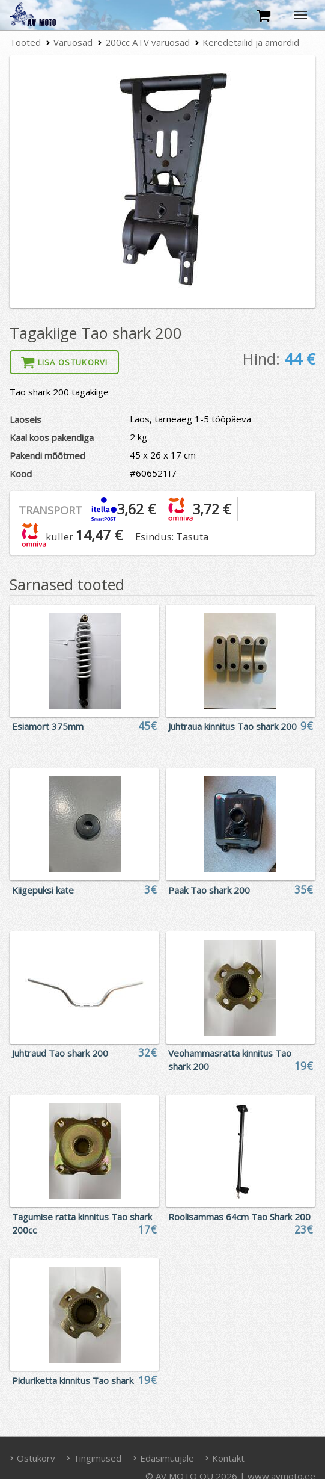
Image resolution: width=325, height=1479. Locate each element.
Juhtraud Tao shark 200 (60, 1053)
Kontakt (225, 1458)
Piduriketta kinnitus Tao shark (72, 1380)
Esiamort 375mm (48, 726)
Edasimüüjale (163, 1458)
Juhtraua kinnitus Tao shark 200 (232, 726)
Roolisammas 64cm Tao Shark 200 (239, 1217)
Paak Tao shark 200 (209, 890)
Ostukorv (32, 1458)
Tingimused (94, 1458)
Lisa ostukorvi (64, 362)
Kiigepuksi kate (43, 890)
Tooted (25, 42)
